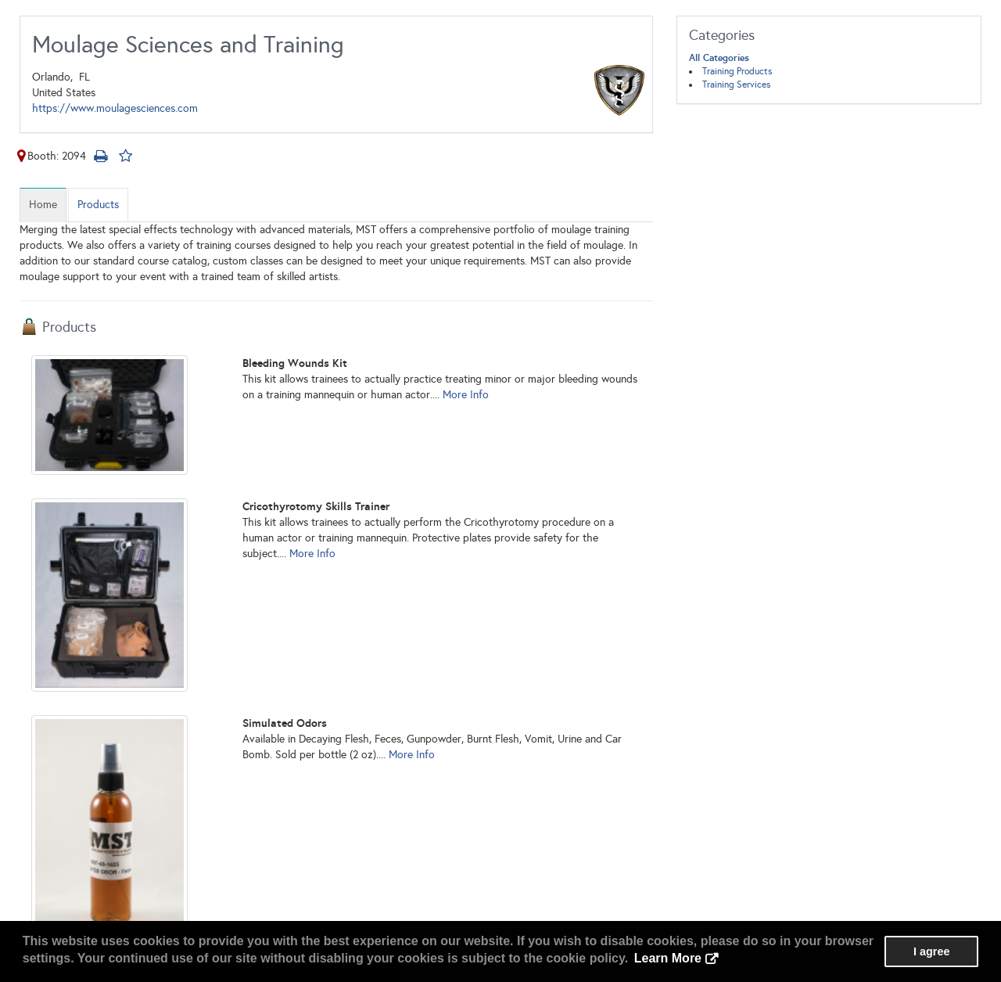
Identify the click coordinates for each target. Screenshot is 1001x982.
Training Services (736, 84)
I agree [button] (931, 951)
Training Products (737, 71)
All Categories (719, 58)
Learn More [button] (667, 958)
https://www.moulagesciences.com (115, 108)
